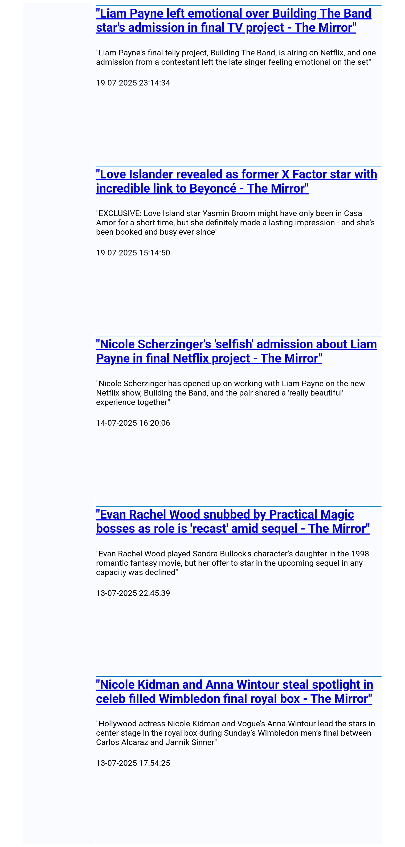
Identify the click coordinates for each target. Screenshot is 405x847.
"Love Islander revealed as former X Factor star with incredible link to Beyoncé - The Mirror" (236, 181)
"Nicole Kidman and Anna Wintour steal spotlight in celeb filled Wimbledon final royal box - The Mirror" (234, 692)
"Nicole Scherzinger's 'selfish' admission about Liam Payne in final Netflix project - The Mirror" (236, 351)
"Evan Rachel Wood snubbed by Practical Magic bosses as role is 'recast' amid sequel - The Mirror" (233, 521)
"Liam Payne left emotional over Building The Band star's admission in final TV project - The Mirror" (234, 20)
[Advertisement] (238, 125)
